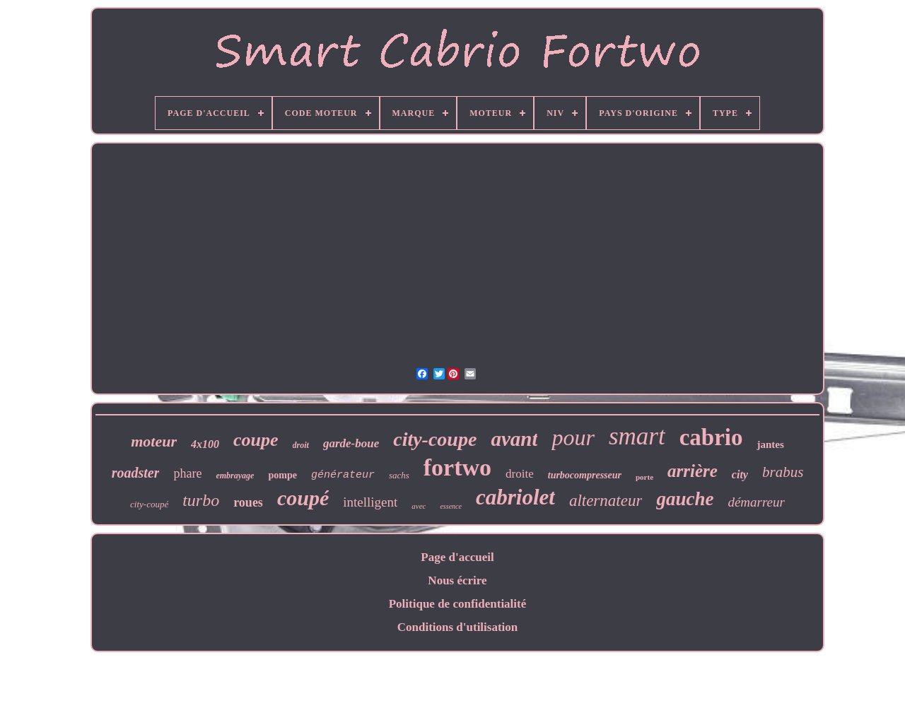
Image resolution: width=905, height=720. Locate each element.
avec (418, 506)
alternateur (606, 500)
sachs (399, 475)
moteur (154, 441)
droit (301, 445)
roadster (136, 472)
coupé (303, 497)
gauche (684, 498)
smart (637, 436)
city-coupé (149, 504)
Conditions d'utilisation (457, 627)
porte (644, 477)
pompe (282, 475)
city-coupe (435, 439)
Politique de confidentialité (458, 603)
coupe (256, 440)
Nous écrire (457, 580)
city (740, 474)
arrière (692, 470)
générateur (343, 475)
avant (514, 438)
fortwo (457, 467)
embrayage (235, 475)
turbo (200, 500)
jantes (770, 444)
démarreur (756, 502)
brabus (782, 472)
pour (572, 437)
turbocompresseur (584, 475)
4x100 (205, 444)
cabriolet (515, 497)
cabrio (711, 437)
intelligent (370, 502)
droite (520, 473)
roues (248, 502)
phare (187, 473)
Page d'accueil (457, 557)
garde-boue (351, 443)
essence (451, 506)
